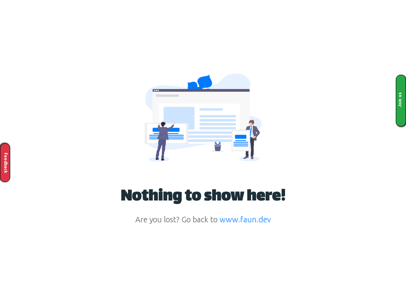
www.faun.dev (245, 219)
